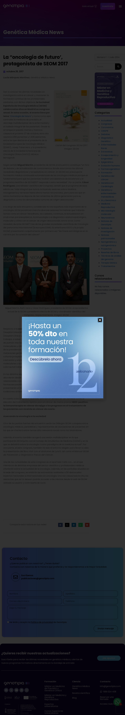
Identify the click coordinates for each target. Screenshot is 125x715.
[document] (62, 357)
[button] (100, 320)
